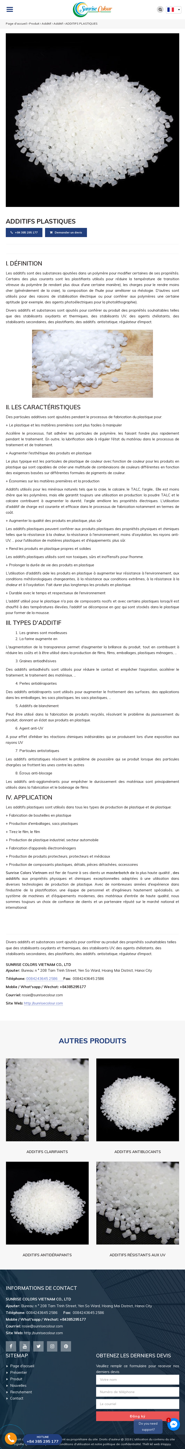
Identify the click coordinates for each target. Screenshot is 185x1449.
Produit (34, 23)
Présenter (17, 1372)
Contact (15, 1398)
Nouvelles (16, 1385)
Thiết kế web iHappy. (157, 1444)
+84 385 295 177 (24, 232)
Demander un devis (66, 232)
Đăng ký (137, 1416)
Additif (46, 23)
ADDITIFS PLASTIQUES (81, 23)
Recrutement (19, 1392)
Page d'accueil (16, 23)
